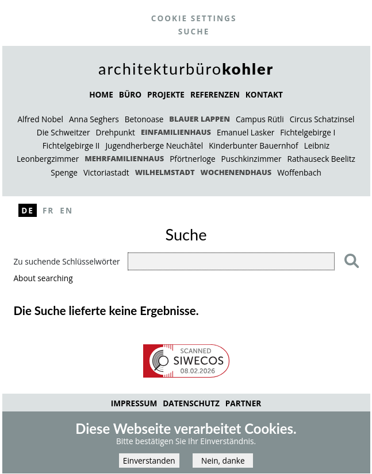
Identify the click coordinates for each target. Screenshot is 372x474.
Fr (48, 210)
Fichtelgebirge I (307, 132)
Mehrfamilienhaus (124, 158)
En (66, 210)
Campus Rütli (260, 119)
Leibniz (317, 145)
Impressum (134, 403)
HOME (101, 94)
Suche (193, 31)
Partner (243, 403)
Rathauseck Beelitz (321, 158)
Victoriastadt (106, 172)
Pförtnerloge (192, 158)
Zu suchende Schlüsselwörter (67, 261)
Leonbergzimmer (48, 158)
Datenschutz (191, 403)
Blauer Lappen (199, 119)
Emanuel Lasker (245, 132)
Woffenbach (299, 172)
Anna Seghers (94, 119)
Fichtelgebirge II (71, 145)
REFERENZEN (215, 94)
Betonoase (144, 119)
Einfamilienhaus (176, 132)
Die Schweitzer (63, 132)
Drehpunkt (115, 132)
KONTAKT (264, 94)
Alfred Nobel (40, 119)
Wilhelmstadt (165, 172)
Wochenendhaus (236, 172)
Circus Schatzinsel (322, 119)
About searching (43, 278)
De (27, 210)
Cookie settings (194, 18)
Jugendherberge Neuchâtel (154, 145)
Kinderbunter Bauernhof (253, 145)
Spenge (64, 172)
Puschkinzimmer (251, 158)
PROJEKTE (166, 94)
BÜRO (130, 94)
